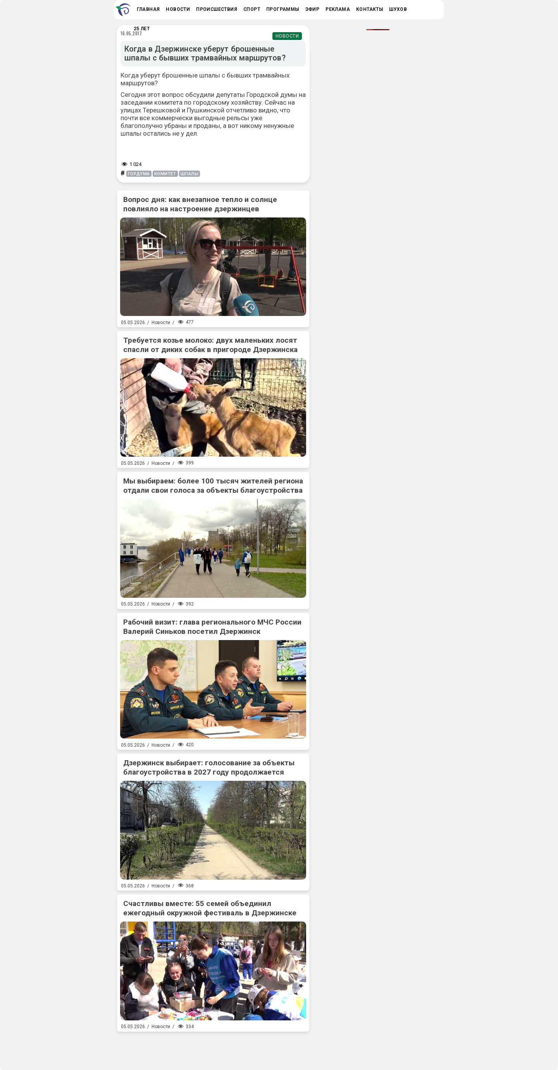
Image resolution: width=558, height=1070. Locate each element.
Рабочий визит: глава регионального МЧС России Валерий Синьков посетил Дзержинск (212, 627)
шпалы (190, 173)
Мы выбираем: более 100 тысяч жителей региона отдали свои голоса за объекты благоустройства (213, 485)
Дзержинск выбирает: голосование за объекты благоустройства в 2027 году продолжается (208, 767)
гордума (139, 173)
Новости (287, 36)
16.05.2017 (131, 33)
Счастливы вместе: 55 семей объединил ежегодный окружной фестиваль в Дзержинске (209, 908)
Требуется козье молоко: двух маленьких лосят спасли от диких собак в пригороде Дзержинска (210, 345)
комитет (165, 173)
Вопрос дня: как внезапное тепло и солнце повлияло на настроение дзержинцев (200, 204)
